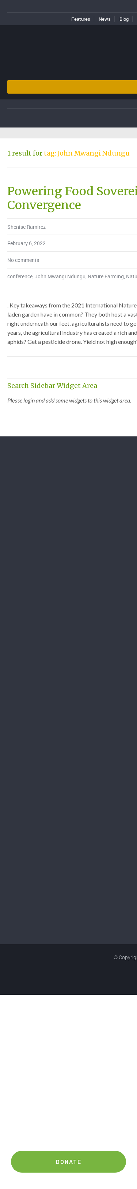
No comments (23, 259)
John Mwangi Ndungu (60, 276)
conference (20, 276)
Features (80, 19)
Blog (124, 19)
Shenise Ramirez (26, 226)
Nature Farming (106, 276)
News (105, 19)
